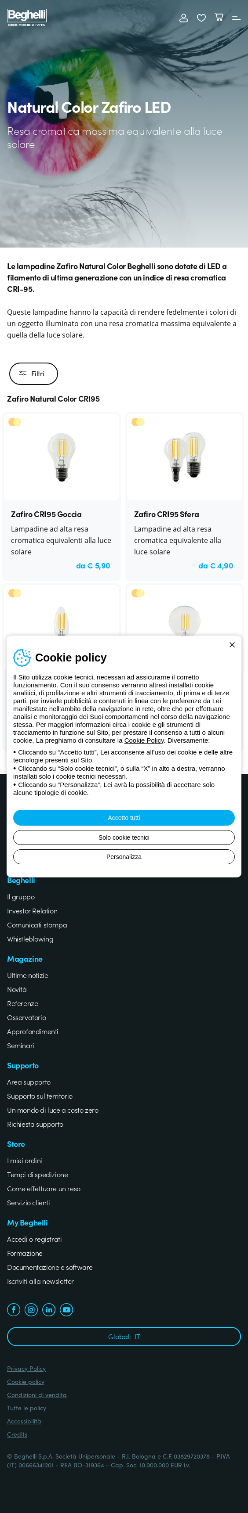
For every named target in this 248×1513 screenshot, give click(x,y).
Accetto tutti (124, 817)
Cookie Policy (144, 740)
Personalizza (124, 856)
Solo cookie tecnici (124, 837)
